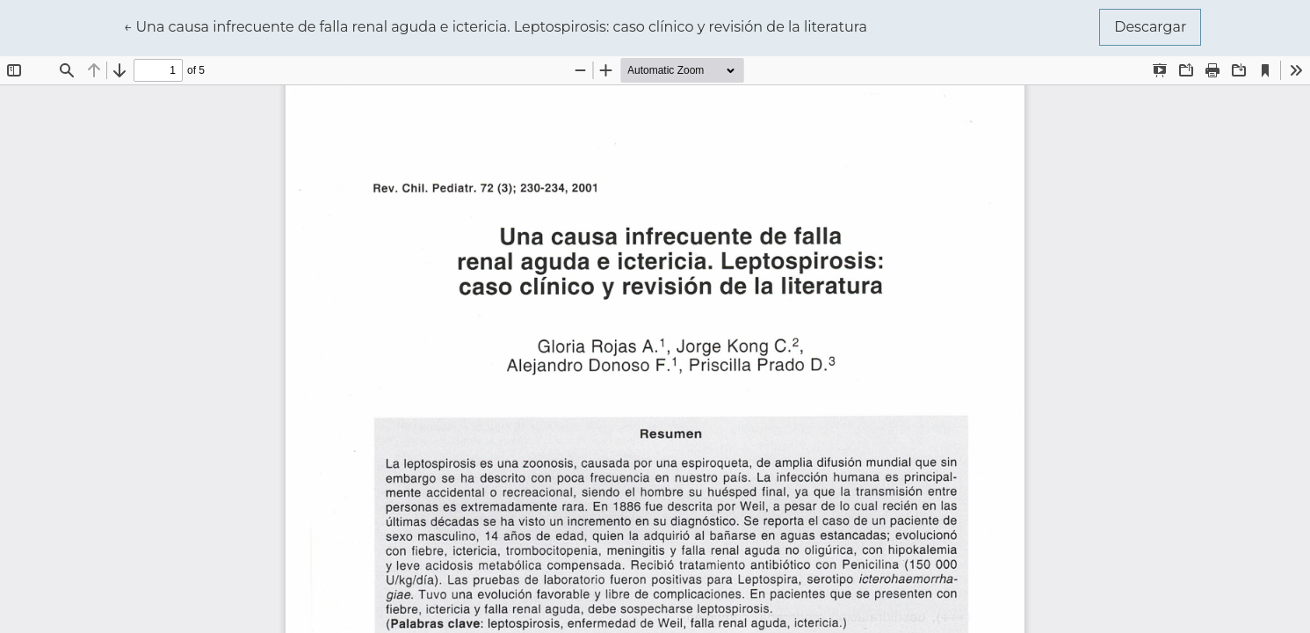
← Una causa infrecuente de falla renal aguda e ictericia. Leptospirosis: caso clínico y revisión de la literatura (495, 25)
